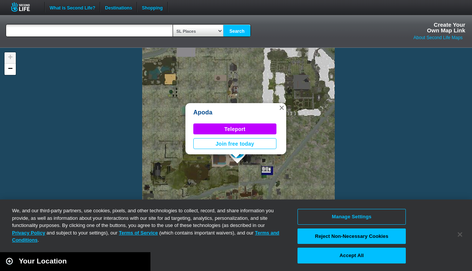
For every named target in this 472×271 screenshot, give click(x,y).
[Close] (460, 234)
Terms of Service (138, 233)
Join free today (235, 144)
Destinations (118, 7)
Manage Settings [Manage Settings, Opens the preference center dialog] (351, 216)
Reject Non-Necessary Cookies (351, 236)
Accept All (352, 255)
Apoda (202, 112)
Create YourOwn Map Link (446, 27)
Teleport (235, 129)
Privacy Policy (28, 233)
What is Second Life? (72, 7)
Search (236, 31)
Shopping (152, 7)
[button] (281, 107)
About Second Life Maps (438, 37)
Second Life (25, 7)
